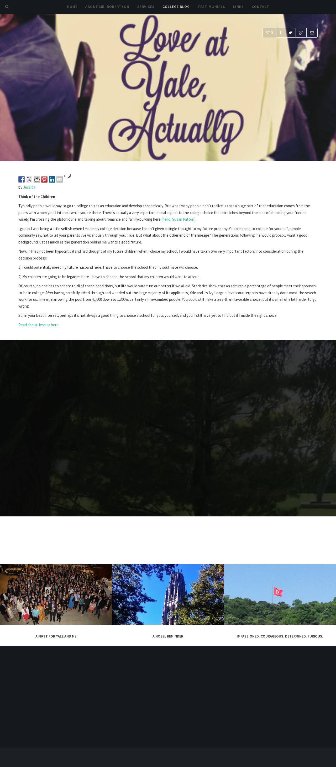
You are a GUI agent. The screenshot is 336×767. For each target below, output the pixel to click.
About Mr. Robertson (107, 6)
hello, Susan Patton (178, 219)
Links (238, 6)
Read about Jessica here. (38, 324)
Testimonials (211, 6)
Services (146, 6)
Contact (260, 6)
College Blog (176, 6)
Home (72, 6)
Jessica (29, 187)
